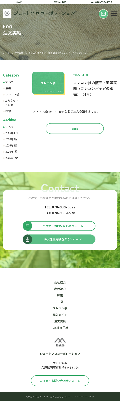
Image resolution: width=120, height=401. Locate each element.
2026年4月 (11, 133)
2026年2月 (11, 145)
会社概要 (60, 282)
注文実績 (19, 52)
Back (74, 128)
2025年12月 (12, 158)
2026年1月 (11, 151)
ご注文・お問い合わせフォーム (60, 380)
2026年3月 (11, 139)
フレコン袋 (12, 94)
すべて (9, 82)
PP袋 (8, 111)
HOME (19, 2)
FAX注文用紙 (60, 2)
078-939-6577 (60, 207)
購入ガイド (60, 314)
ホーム (6, 52)
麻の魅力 (60, 288)
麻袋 (8, 88)
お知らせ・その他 (12, 103)
